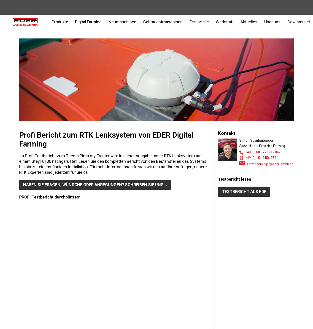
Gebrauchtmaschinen (163, 21)
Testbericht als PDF (244, 191)
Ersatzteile (199, 21)
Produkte (60, 21)
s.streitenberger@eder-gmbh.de (270, 164)
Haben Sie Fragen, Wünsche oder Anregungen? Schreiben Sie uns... (95, 184)
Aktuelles (248, 21)
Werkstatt (225, 21)
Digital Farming (88, 21)
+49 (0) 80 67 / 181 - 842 (263, 152)
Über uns (272, 21)
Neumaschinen (122, 21)
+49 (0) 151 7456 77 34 (261, 158)
